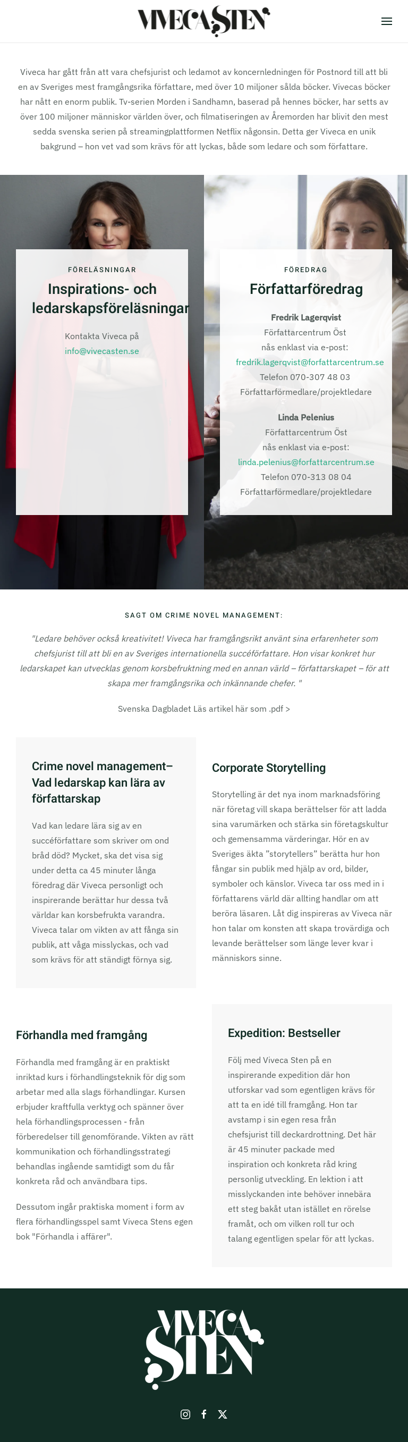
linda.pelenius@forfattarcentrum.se (306, 462)
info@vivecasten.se (102, 350)
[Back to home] (204, 21)
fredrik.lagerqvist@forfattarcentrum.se (310, 362)
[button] (386, 21)
